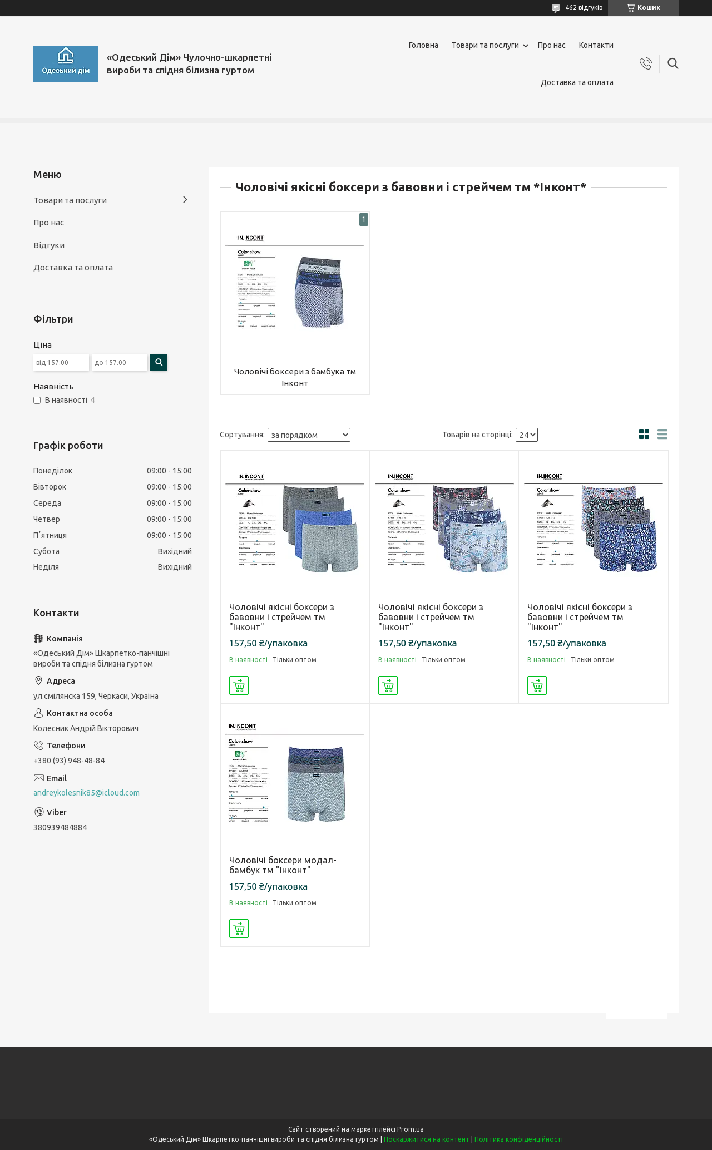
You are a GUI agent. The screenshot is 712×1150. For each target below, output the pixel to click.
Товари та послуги (485, 45)
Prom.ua (410, 1129)
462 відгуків (583, 7)
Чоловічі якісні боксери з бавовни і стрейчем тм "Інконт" (281, 617)
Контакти (596, 45)
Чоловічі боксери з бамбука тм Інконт (295, 377)
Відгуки (49, 245)
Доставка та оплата (577, 82)
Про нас (552, 45)
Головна (423, 45)
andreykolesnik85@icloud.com (86, 792)
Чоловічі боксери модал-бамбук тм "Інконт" (283, 865)
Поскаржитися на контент (426, 1139)
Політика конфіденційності (518, 1139)
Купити (239, 685)
